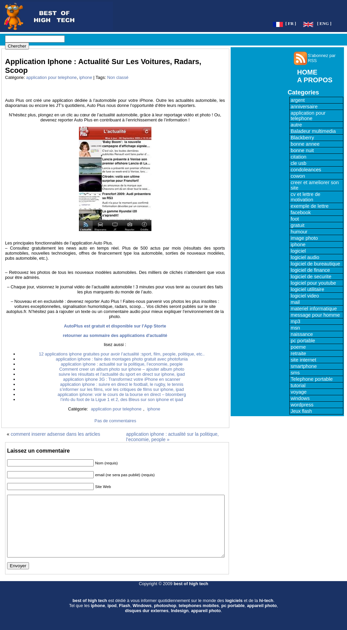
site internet (303, 360)
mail (295, 302)
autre (296, 124)
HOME (307, 72)
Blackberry (302, 137)
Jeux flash (301, 411)
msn (295, 328)
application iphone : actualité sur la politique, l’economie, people (121, 364)
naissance (302, 334)
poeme (298, 347)
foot (295, 219)
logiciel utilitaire (307, 289)
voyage (299, 392)
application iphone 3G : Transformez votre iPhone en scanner (121, 379)
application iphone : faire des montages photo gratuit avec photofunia (121, 359)
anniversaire (304, 106)
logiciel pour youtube (313, 283)
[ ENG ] (324, 23)
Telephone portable (312, 379)
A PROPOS (314, 80)
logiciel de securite (311, 276)
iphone (85, 77)
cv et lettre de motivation (305, 197)
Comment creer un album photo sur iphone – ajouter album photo (121, 369)
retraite (298, 353)
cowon (298, 176)
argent (298, 100)
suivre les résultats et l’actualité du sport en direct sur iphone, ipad (122, 374)
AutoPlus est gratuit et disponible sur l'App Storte (115, 325)
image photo (304, 238)
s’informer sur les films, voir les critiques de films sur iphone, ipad (122, 389)
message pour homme (315, 315)
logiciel (298, 251)
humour (299, 231)
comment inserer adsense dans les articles (55, 434)
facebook (301, 212)
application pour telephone (51, 77)
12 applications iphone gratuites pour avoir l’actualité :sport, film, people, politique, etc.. (122, 353)
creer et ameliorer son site (315, 185)
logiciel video (305, 295)
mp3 (295, 321)
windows (300, 398)
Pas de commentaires (115, 420)
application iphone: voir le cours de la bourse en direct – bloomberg (122, 394)
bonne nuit (302, 150)
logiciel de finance (310, 270)
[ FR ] (290, 23)
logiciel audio (305, 257)
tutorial (298, 385)
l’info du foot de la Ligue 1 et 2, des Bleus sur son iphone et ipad (121, 399)
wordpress (302, 404)
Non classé (117, 77)
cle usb (298, 163)
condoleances (306, 169)
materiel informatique (314, 308)
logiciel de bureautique (315, 263)
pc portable (303, 340)
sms (295, 372)
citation (298, 157)
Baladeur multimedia (313, 131)
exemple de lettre (309, 206)
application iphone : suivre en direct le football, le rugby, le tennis (121, 384)
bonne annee (305, 144)
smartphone (304, 366)
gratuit (298, 225)
